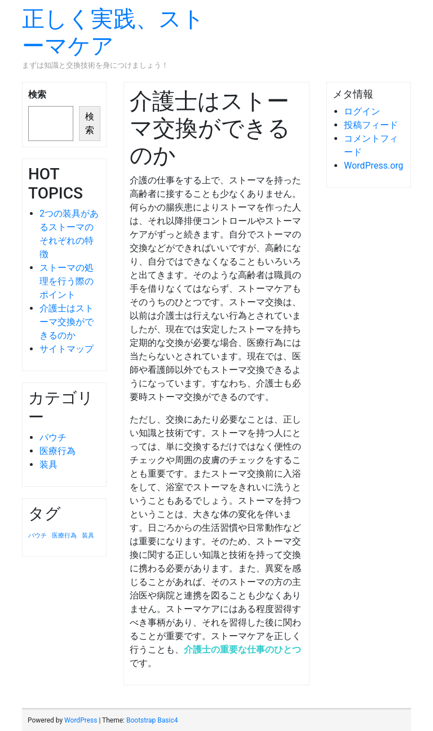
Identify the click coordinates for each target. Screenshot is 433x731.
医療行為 (57, 451)
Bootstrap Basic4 (152, 720)
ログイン (362, 111)
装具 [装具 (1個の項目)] (88, 535)
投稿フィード (371, 125)
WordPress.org (373, 165)
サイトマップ (66, 349)
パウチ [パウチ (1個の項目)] (37, 535)
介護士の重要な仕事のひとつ (242, 649)
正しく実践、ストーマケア (113, 32)
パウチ (53, 437)
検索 (37, 94)
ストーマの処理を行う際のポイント (66, 281)
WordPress (80, 720)
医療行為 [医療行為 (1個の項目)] (64, 535)
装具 (48, 464)
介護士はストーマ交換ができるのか (66, 322)
